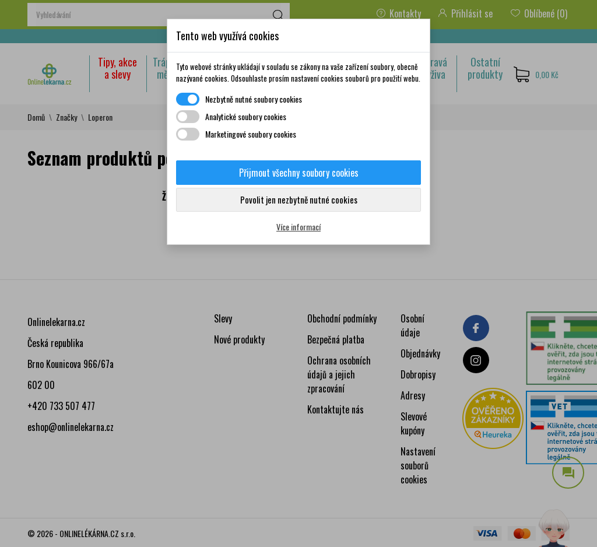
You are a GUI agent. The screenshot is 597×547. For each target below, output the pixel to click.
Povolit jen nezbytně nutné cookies (298, 199)
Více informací (298, 226)
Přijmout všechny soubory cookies (299, 173)
